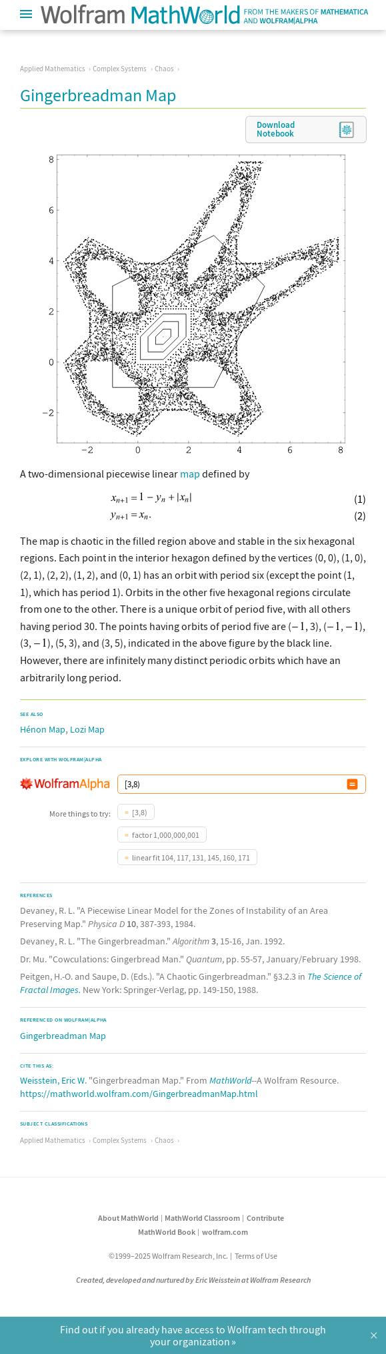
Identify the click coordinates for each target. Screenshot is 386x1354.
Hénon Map (42, 729)
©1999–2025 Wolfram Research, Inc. (168, 1256)
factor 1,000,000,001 (165, 835)
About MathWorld (128, 1218)
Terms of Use (256, 1256)
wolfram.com (225, 1232)
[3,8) (139, 812)
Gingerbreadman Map (63, 1036)
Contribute (265, 1218)
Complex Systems (120, 68)
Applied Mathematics (52, 68)
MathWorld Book (166, 1232)
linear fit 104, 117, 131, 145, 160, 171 (191, 857)
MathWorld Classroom (202, 1218)
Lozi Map (87, 729)
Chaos (164, 68)
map (190, 473)
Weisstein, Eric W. (53, 1080)
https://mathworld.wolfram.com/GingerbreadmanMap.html (139, 1094)
